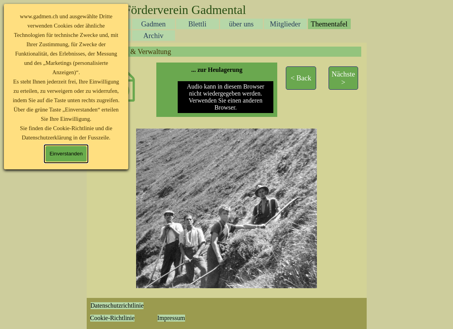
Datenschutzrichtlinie (117, 305)
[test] (301, 78)
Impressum (171, 318)
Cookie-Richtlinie (112, 318)
